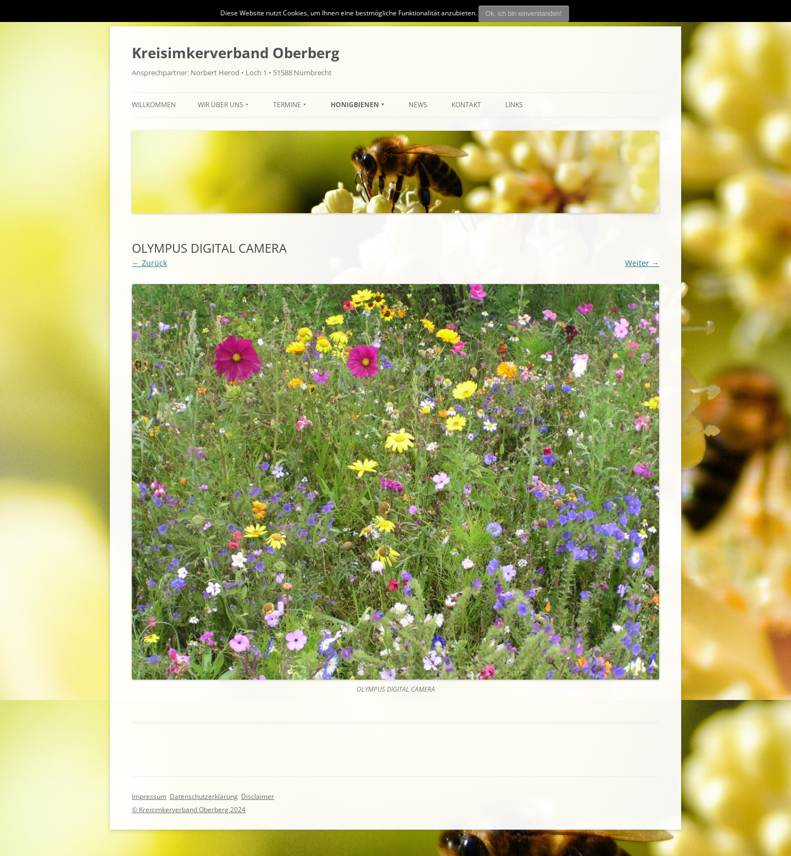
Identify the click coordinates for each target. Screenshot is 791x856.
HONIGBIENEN (355, 104)
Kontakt (466, 104)
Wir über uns (220, 104)
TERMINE (287, 104)
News (418, 104)
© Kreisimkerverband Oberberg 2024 (189, 809)
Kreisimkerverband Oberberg (235, 53)
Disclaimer (257, 796)
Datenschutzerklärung (204, 796)
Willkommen (154, 104)
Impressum (149, 796)
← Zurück (149, 263)
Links (514, 104)
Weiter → (642, 263)
